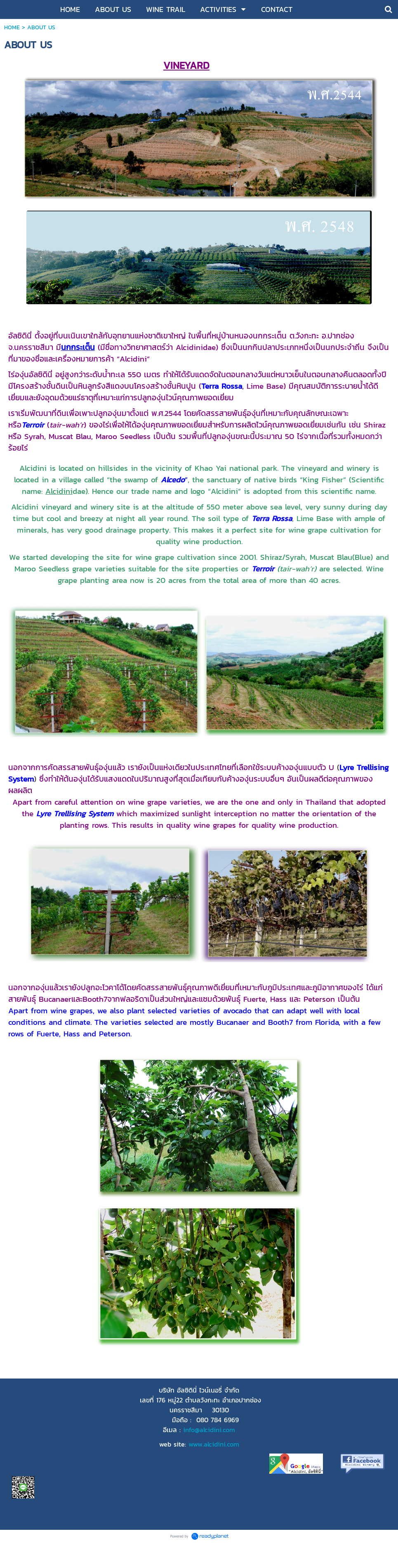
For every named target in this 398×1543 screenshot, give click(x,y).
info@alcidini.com (209, 1430)
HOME (12, 27)
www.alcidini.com (213, 1444)
